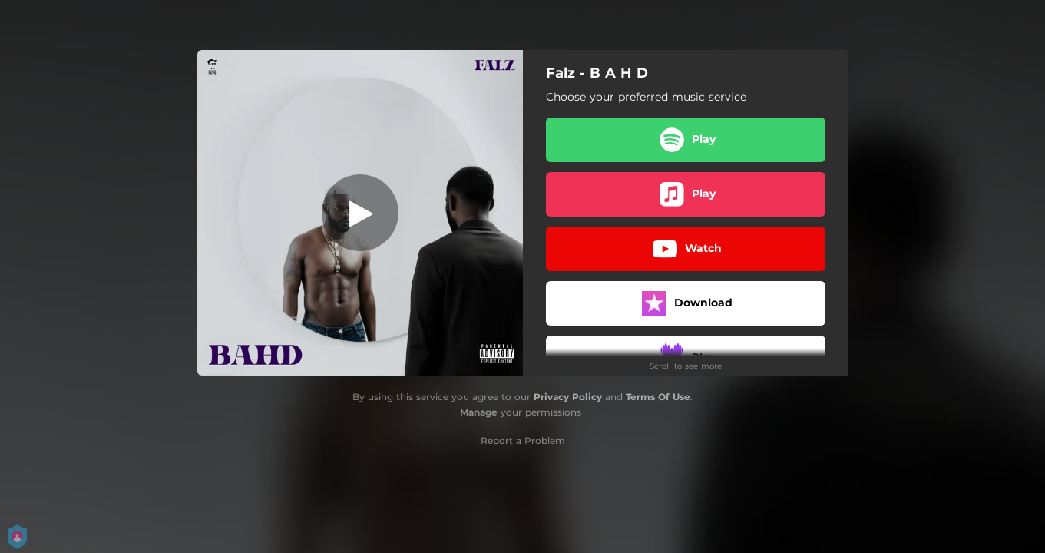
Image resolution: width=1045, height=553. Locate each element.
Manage (479, 412)
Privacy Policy (568, 396)
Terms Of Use (658, 396)
